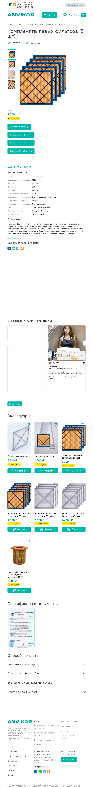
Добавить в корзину (19, 127)
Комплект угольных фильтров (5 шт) (73, 499)
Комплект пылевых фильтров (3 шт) (73, 440)
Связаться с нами (75, 5)
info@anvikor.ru (41, 751)
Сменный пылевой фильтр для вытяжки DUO (18, 559)
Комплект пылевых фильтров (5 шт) (19, 499)
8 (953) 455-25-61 (25, 4)
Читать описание (14, 238)
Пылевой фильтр (45, 440)
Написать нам (69, 744)
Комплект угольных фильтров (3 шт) (46, 499)
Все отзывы (15, 387)
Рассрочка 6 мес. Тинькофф (21, 151)
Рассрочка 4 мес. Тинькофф (21, 143)
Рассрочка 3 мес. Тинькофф (21, 135)
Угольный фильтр (17, 440)
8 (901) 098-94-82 (25, 7)
